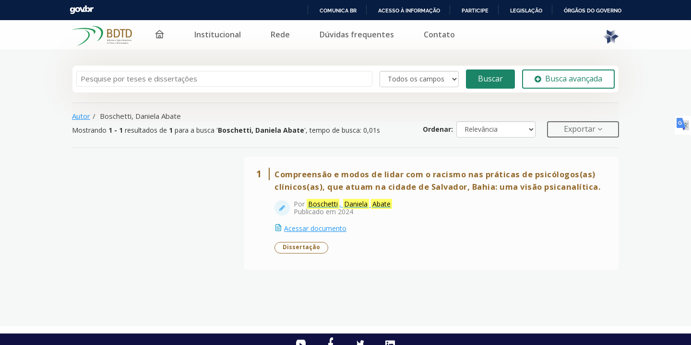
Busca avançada (568, 78)
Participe (473, 10)
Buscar (490, 78)
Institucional (211, 34)
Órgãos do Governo (592, 10)
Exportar (580, 129)
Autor (81, 116)
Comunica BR (336, 10)
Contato (433, 34)
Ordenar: (438, 129)
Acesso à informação (407, 10)
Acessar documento (315, 228)
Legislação (524, 10)
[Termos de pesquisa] (224, 79)
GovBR (82, 9)
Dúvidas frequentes (350, 34)
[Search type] (419, 79)
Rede (274, 34)
